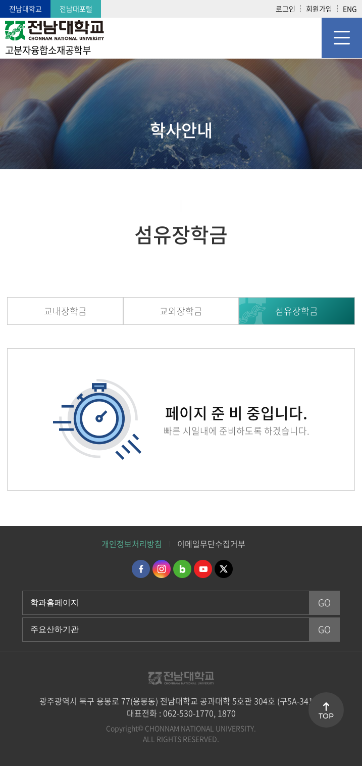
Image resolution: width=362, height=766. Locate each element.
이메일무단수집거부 (211, 544)
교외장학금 (181, 311)
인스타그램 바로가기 (161, 569)
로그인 (285, 8)
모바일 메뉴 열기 (342, 38)
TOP (326, 716)
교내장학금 (65, 311)
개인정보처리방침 (131, 544)
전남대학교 (25, 9)
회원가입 (319, 8)
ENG (350, 8)
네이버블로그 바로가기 (182, 569)
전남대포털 (76, 9)
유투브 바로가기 (203, 569)
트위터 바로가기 (224, 569)
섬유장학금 (296, 311)
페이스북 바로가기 (141, 569)
